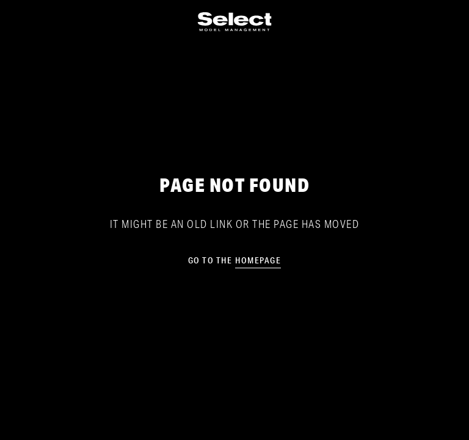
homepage (258, 260)
